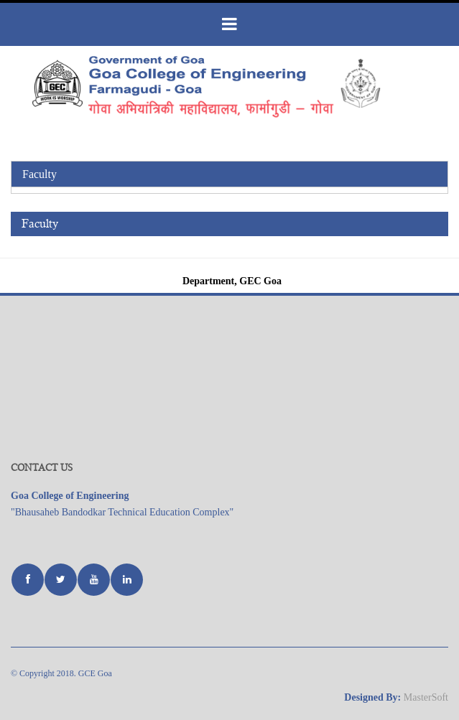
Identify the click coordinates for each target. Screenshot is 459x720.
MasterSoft (426, 697)
